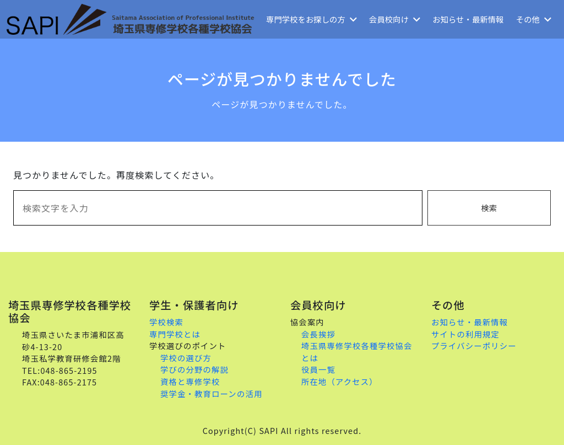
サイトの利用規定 (465, 334)
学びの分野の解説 (194, 369)
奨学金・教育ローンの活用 (211, 393)
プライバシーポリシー (474, 345)
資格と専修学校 (190, 381)
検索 (489, 207)
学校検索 (166, 322)
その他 (533, 19)
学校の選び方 (186, 357)
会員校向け (394, 19)
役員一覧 (318, 369)
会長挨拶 (318, 334)
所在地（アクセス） (339, 381)
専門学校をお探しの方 (311, 19)
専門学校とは (174, 334)
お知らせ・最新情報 (467, 19)
